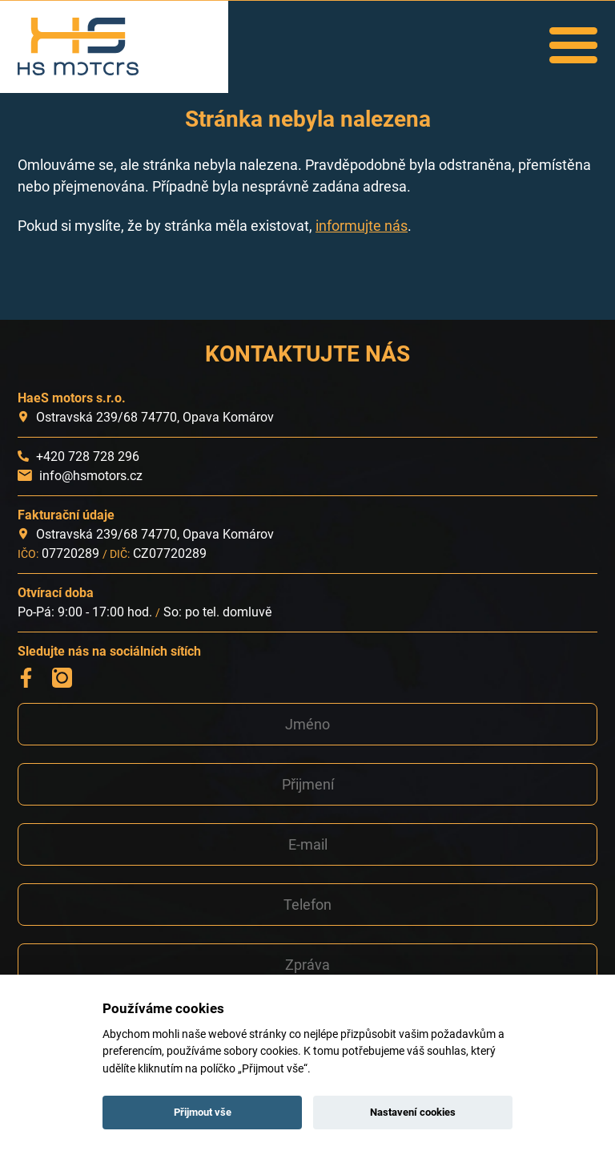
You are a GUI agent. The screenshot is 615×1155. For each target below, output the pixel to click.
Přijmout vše (202, 1112)
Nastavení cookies (413, 1112)
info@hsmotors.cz (91, 475)
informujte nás (362, 225)
